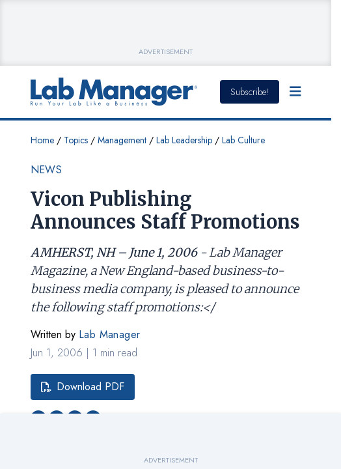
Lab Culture (243, 140)
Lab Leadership (184, 140)
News (46, 169)
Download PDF (82, 386)
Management (122, 140)
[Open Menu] (295, 92)
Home (42, 140)
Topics (76, 140)
